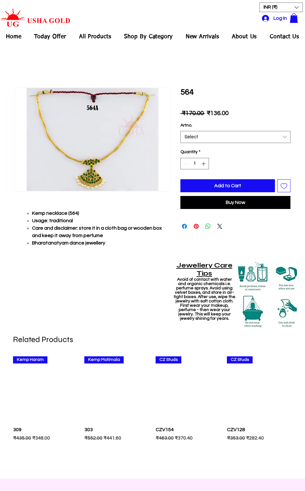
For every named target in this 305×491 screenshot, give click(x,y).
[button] (281, 7)
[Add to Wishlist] (283, 185)
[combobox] (235, 137)
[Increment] (204, 163)
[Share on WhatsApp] (208, 226)
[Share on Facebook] (184, 226)
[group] (152, 414)
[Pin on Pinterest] (196, 226)
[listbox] (281, 7)
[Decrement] (185, 163)
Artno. (186, 125)
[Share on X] (219, 226)
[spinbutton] (194, 163)
